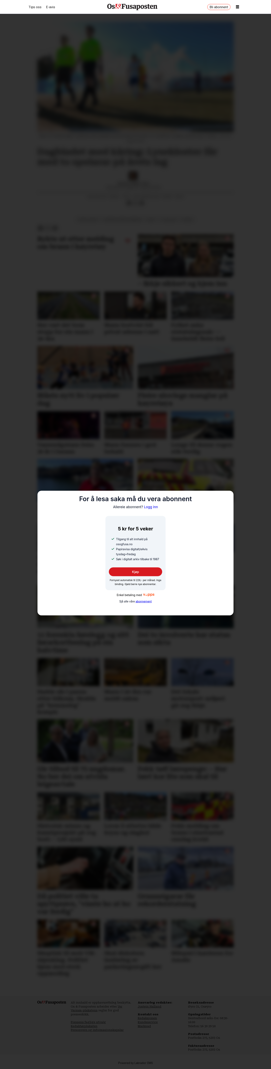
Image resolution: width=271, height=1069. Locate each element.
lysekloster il (88, 219)
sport (150, 219)
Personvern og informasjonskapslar (97, 1030)
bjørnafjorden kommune (122, 219)
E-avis (50, 7)
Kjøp (135, 572)
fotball (187, 219)
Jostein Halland (149, 1006)
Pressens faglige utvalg (88, 1022)
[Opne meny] (237, 7)
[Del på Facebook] (129, 203)
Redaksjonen (147, 1018)
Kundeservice (148, 1022)
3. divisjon (168, 219)
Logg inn (135, 507)
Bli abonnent (219, 7)
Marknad (144, 1026)
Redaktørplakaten (84, 1026)
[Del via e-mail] (142, 203)
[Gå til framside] (132, 7)
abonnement (144, 601)
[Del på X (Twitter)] (135, 203)
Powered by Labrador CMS (135, 1063)
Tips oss (35, 7)
